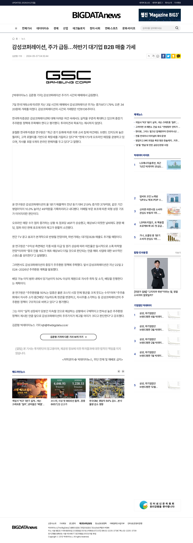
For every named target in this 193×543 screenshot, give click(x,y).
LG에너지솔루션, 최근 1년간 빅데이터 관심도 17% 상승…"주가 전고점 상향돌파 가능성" (151, 165)
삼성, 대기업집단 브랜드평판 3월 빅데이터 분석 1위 (152, 328)
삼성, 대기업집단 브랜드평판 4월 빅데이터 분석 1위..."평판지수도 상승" (152, 315)
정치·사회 (95, 28)
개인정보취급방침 (85, 523)
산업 (65, 28)
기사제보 (177, 3)
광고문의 (72, 523)
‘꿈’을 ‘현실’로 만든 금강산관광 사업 (152, 145)
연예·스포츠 (111, 28)
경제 (56, 28)
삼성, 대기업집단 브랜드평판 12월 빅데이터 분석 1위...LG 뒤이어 (151, 385)
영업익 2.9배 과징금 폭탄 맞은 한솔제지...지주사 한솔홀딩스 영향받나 (158, 140)
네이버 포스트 (144, 3)
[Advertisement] (68, 172)
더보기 (178, 252)
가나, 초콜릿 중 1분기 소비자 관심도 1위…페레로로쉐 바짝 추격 (150, 237)
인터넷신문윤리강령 (135, 523)
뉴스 (23, 38)
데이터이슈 (43, 28)
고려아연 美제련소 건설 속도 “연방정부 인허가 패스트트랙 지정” (158, 127)
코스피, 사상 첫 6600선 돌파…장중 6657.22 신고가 (68, 402)
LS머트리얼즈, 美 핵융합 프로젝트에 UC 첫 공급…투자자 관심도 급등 (152, 224)
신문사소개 (52, 523)
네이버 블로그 (157, 3)
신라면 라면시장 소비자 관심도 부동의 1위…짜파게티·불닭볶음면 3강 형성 (152, 211)
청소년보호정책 (100, 523)
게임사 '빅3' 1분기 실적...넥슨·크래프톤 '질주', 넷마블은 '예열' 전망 (27, 402)
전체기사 (27, 28)
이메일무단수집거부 (117, 523)
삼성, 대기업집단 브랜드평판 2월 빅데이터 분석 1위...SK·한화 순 (152, 341)
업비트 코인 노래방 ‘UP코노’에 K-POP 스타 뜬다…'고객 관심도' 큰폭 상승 (151, 198)
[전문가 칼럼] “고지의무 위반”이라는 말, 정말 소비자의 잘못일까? (156, 293)
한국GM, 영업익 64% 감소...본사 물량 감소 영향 (105, 402)
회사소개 (168, 3)
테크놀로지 (79, 28)
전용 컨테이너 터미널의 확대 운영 (151, 136)
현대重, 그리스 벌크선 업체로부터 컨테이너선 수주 (158, 131)
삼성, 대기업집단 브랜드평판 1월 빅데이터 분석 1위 (151, 354)
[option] (31, 392)
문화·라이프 (128, 28)
